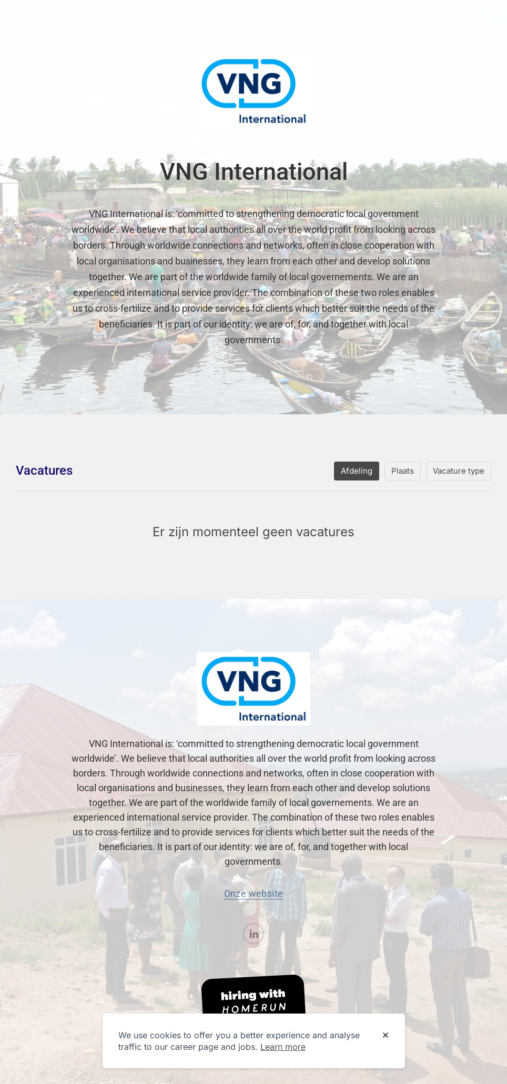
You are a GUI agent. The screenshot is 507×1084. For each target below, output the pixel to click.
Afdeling (356, 471)
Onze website (253, 893)
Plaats (402, 471)
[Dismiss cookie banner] (385, 1035)
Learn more (283, 1046)
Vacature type (458, 471)
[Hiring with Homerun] (253, 1002)
